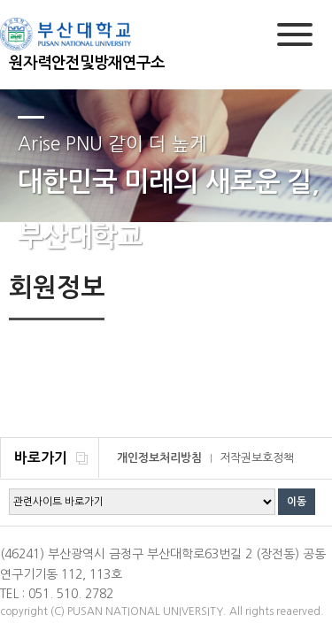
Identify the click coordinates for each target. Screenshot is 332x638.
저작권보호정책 (257, 458)
